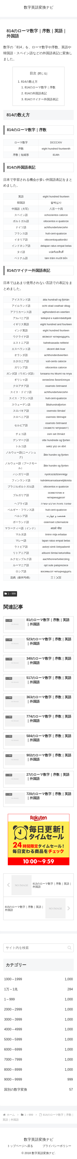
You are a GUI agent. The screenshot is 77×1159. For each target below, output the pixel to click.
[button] (69, 947)
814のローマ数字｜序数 (40, 87)
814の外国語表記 (36, 93)
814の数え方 (29, 81)
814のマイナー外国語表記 (41, 99)
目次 (33, 73)
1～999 (10, 593)
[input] (38, 948)
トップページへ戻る (20, 1145)
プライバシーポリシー (57, 1145)
